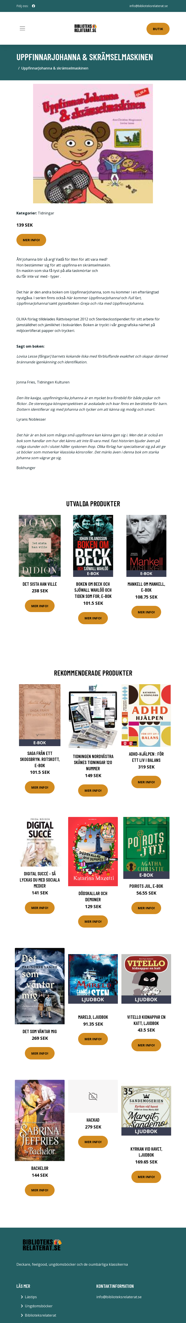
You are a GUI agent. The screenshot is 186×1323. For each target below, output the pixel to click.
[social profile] (33, 6)
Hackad (93, 1120)
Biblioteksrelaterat (40, 1315)
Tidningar (46, 213)
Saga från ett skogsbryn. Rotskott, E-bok (40, 759)
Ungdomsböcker (39, 1306)
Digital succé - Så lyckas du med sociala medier (40, 879)
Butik (158, 29)
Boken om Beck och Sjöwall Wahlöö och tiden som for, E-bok (93, 590)
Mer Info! (31, 240)
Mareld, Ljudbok (93, 1017)
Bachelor (39, 1168)
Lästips (31, 1296)
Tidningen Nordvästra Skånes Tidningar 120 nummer (93, 762)
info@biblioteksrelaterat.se (149, 6)
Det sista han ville (40, 584)
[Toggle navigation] (22, 28)
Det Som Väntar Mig (40, 1031)
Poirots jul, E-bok (146, 886)
